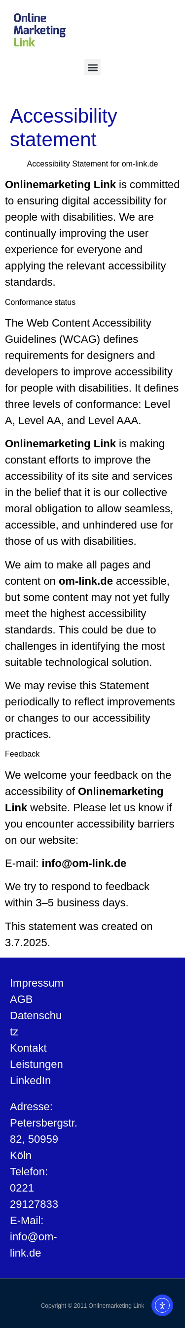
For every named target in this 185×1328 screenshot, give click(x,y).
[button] (92, 67)
